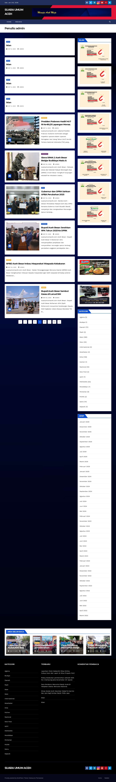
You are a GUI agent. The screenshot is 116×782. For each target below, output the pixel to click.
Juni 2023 (83, 541)
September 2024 (86, 491)
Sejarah (82, 407)
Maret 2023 (84, 556)
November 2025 (85, 432)
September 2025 (86, 442)
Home (9, 22)
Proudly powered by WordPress (14, 778)
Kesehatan (83, 352)
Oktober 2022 (85, 581)
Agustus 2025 (85, 447)
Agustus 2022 (85, 591)
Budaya (82, 322)
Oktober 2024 (85, 486)
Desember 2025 (85, 427)
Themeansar (39, 778)
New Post (83, 372)
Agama (82, 317)
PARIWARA (44, 223)
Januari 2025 (84, 471)
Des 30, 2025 (67, 651)
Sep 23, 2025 (12, 267)
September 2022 (86, 586)
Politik (82, 397)
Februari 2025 (85, 466)
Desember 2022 (85, 571)
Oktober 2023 (85, 526)
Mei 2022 (83, 605)
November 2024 (85, 481)
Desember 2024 (85, 476)
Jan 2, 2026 (14, 651)
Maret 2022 (84, 615)
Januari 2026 (84, 422)
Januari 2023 (84, 566)
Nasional (44, 117)
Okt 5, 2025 (12, 49)
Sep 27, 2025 (47, 234)
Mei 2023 (83, 546)
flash (81, 332)
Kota (43, 187)
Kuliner (82, 362)
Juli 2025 (83, 452)
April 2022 (83, 610)
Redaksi (18, 22)
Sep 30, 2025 (47, 164)
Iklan (8, 45)
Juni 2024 (83, 506)
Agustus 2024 (85, 496)
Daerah (9, 260)
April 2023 (83, 551)
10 (45, 322)
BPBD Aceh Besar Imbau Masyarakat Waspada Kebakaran (35, 263)
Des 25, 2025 (94, 651)
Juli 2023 (83, 536)
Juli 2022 (83, 596)
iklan (8, 41)
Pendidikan (45, 153)
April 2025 (83, 456)
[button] (110, 22)
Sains (82, 402)
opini (81, 377)
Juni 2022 (83, 601)
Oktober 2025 (85, 437)
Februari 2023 (85, 561)
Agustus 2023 (85, 531)
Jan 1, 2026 (40, 651)
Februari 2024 (85, 516)
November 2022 (85, 576)
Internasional (84, 347)
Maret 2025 (84, 461)
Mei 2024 (83, 511)
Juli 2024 (83, 501)
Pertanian (83, 392)
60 (54, 322)
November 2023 (85, 521)
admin (21, 49)
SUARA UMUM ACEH (18, 768)
